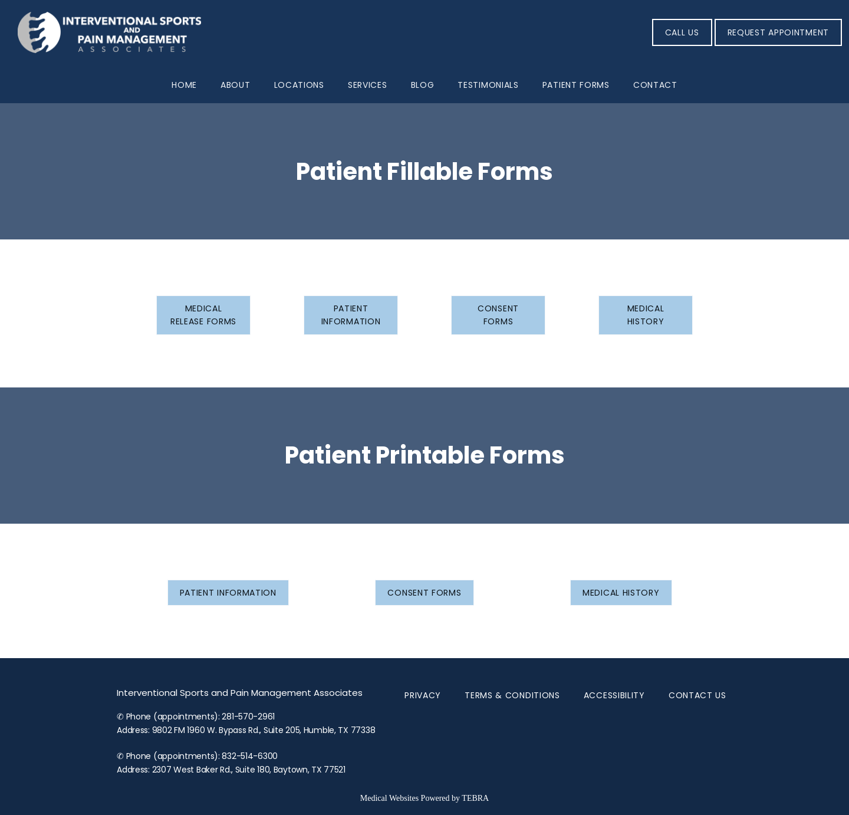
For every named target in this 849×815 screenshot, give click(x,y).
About (236, 85)
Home (184, 85)
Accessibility (614, 695)
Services (367, 85)
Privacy (422, 695)
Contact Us (697, 695)
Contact (655, 85)
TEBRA (475, 798)
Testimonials (488, 85)
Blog (423, 85)
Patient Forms (576, 85)
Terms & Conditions (512, 695)
